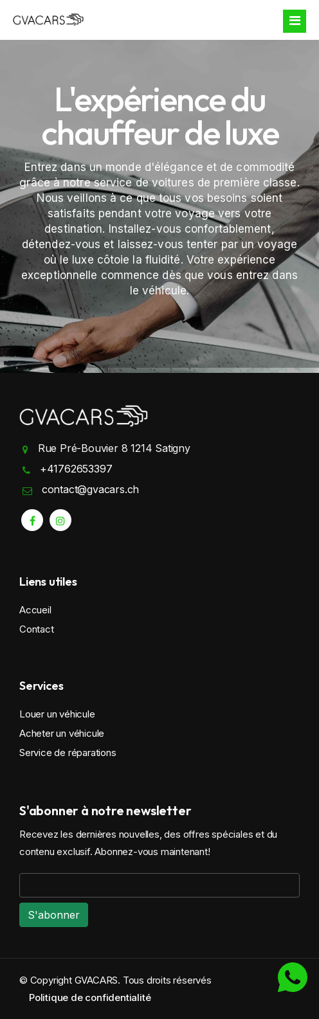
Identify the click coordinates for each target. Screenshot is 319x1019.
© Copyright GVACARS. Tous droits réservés (115, 980)
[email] (159, 885)
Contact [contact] (36, 629)
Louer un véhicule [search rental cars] (57, 714)
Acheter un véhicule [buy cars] (61, 733)
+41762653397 (76, 468)
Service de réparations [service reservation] (67, 752)
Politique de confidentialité (89, 997)
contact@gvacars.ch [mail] (90, 489)
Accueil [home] (35, 610)
